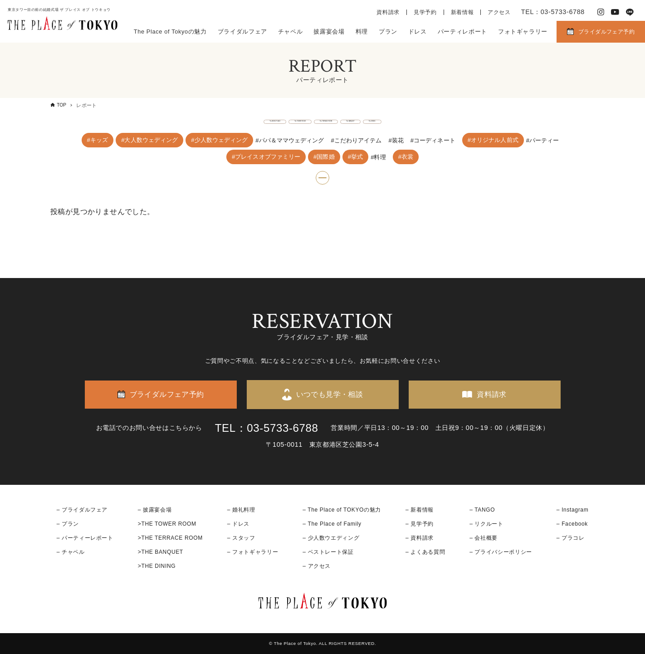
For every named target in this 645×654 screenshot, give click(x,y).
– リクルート (486, 524)
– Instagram (572, 510)
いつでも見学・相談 (329, 394)
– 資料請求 (420, 538)
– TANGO (482, 510)
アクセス (499, 12)
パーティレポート (462, 31)
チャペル (290, 31)
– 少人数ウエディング (331, 538)
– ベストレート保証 (328, 552)
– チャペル (71, 552)
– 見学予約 (420, 524)
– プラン (68, 524)
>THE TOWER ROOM (167, 524)
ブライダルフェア (242, 31)
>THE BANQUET (160, 552)
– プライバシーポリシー (500, 552)
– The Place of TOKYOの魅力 (342, 510)
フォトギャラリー (522, 31)
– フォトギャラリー (252, 552)
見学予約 (425, 12)
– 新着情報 (420, 510)
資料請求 (388, 12)
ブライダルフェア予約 (606, 32)
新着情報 (462, 12)
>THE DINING (157, 566)
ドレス (417, 31)
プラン (388, 31)
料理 (362, 31)
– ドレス (238, 524)
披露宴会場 (328, 31)
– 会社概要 (483, 538)
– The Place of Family (332, 524)
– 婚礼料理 (241, 510)
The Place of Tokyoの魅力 (170, 31)
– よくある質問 (425, 552)
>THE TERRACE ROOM (170, 538)
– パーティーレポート (85, 538)
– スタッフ (241, 538)
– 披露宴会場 (155, 510)
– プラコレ (571, 538)
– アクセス (317, 566)
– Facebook (572, 524)
